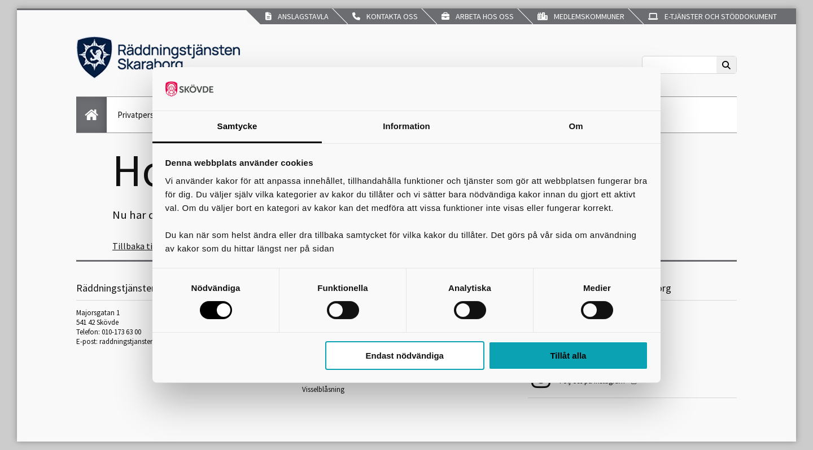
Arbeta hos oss (478, 16)
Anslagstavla (297, 16)
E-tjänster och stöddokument (712, 16)
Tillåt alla (568, 355)
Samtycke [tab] (237, 126)
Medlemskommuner (580, 16)
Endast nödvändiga (405, 355)
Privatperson (140, 114)
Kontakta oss (385, 16)
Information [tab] (406, 126)
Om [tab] (576, 126)
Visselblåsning (323, 389)
